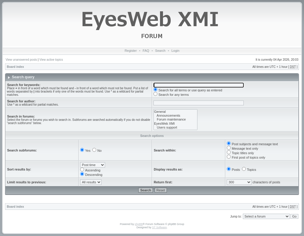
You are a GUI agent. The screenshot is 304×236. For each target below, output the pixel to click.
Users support (175, 127)
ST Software (159, 227)
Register (131, 50)
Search (160, 50)
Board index (15, 66)
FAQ (146, 50)
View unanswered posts (21, 59)
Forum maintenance (175, 119)
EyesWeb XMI (175, 124)
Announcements (175, 116)
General (175, 112)
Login (175, 50)
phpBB (139, 224)
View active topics (51, 59)
